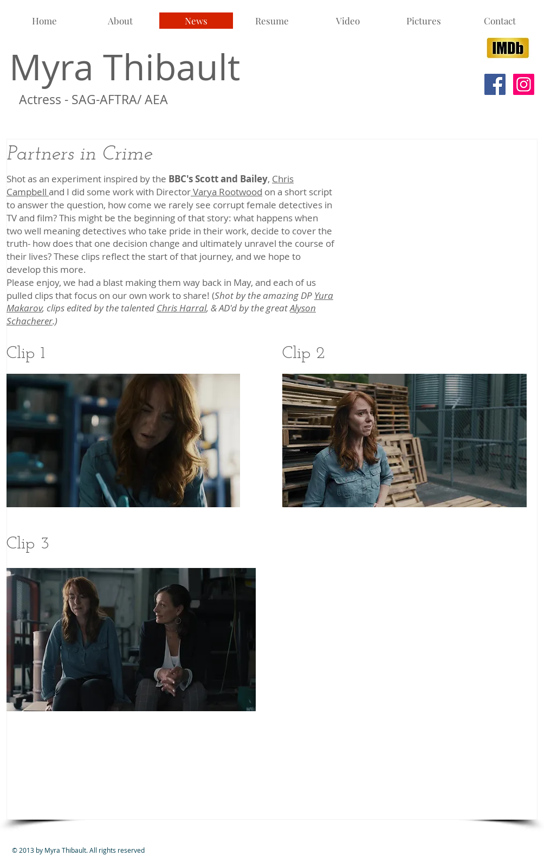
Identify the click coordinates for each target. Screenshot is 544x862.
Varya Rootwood (226, 192)
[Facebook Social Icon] (495, 84)
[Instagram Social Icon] (523, 84)
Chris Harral (181, 308)
